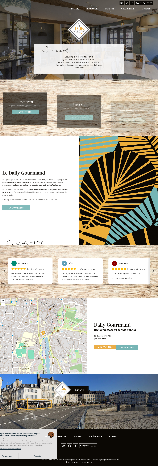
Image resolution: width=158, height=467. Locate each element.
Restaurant (92, 8)
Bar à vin (109, 8)
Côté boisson (127, 8)
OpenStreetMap (75, 373)
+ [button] (3, 301)
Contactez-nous (128, 347)
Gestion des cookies (112, 461)
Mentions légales (98, 461)
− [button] (3, 305)
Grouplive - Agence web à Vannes (80, 463)
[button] (4, 271)
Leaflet (66, 373)
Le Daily (75, 8)
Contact (146, 8)
